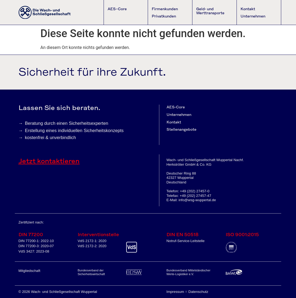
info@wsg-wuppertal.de (197, 200)
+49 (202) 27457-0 (195, 191)
